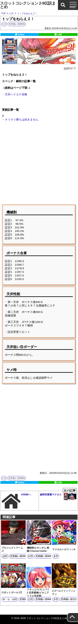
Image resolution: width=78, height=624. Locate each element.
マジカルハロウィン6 (63, 549)
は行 (5, 556)
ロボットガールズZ (11, 592)
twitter (21, 34)
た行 (4, 24)
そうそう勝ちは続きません (21, 119)
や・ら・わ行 (10, 599)
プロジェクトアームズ (12, 549)
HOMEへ (16, 501)
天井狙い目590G (19, 556)
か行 (30, 556)
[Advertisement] (39, 163)
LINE (59, 34)
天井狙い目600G (44, 599)
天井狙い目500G (44, 556)
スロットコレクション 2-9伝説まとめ (28, 5)
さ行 (55, 599)
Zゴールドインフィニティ (63, 592)
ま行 (55, 556)
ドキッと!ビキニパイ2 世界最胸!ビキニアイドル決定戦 (38, 592)
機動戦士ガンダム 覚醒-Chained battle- (38, 549)
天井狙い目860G (17, 24)
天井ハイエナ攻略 (16, 94)
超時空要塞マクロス (58, 495)
